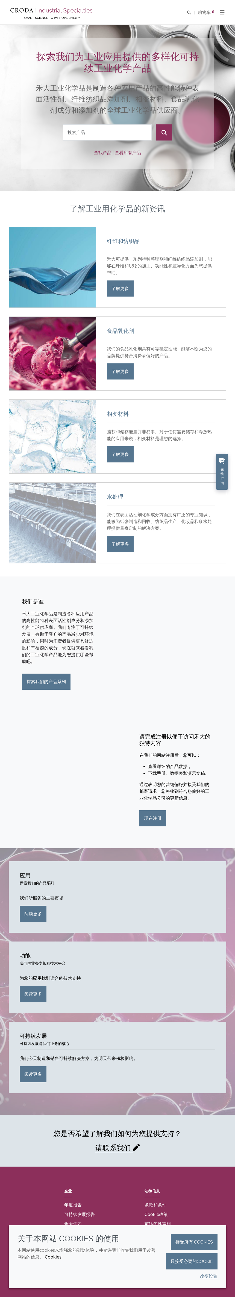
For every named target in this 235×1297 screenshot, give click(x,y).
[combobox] (107, 132)
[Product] (107, 132)
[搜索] (164, 132)
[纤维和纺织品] (52, 267)
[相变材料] (52, 436)
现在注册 (152, 818)
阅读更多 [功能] (33, 994)
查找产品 (102, 152)
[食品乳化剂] (52, 353)
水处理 (115, 497)
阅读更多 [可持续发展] (33, 1074)
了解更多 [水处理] (120, 544)
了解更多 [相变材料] (120, 454)
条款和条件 (155, 1205)
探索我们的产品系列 (46, 681)
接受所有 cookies (194, 1242)
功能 (25, 955)
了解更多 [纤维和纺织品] (120, 288)
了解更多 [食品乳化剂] (120, 371)
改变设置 (209, 1276)
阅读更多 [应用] (33, 913)
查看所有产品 (128, 152)
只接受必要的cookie (192, 1261)
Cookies (53, 1257)
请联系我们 (114, 1148)
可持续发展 (33, 1036)
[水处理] (52, 523)
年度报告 (73, 1205)
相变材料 (118, 414)
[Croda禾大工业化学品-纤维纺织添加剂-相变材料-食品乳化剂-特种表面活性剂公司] (52, 10)
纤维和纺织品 (123, 241)
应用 (25, 875)
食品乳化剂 (120, 331)
